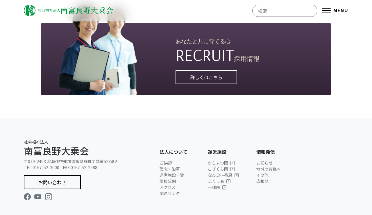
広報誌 (262, 181)
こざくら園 (221, 169)
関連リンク (170, 193)
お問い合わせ (52, 182)
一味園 (217, 187)
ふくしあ (219, 181)
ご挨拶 (166, 163)
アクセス (168, 187)
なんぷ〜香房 (223, 175)
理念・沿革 (170, 169)
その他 (262, 175)
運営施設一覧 (172, 175)
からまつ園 (221, 163)
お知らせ (264, 163)
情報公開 (168, 181)
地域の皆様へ (268, 169)
